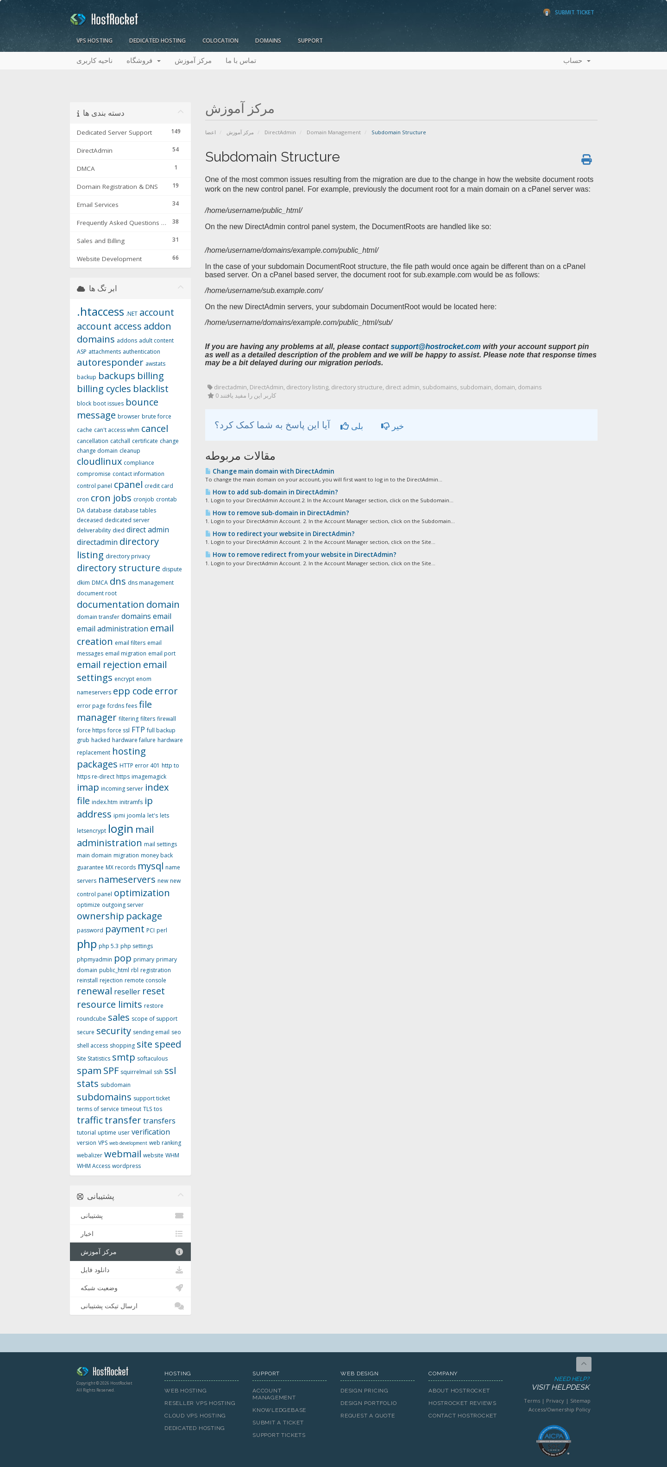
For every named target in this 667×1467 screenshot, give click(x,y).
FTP (138, 729)
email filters (130, 643)
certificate (145, 441)
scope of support (154, 1019)
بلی (351, 425)
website (153, 1155)
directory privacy (128, 556)
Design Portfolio (368, 1403)
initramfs (131, 802)
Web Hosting (185, 1390)
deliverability (94, 530)
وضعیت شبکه (130, 1287)
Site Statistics (93, 1058)
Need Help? (552, 1383)
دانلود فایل (130, 1269)
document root (97, 593)
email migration (125, 653)
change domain (97, 451)
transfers (159, 1121)
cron (83, 499)
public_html (114, 970)
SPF (111, 1070)
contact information (138, 474)
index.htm (105, 802)
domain (163, 604)
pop (123, 958)
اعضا (210, 132)
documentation (111, 604)
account (156, 312)
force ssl (118, 730)
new (162, 881)
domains (136, 616)
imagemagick (149, 776)
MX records (121, 867)
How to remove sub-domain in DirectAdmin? (277, 513)
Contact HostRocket (462, 1415)
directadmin (97, 542)
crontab (166, 499)
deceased (90, 520)
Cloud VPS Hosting (195, 1415)
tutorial (86, 1132)
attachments (104, 352)
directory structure (118, 568)
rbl (134, 970)
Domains (268, 40)
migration (126, 855)
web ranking (165, 1143)
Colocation (220, 40)
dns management (151, 583)
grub (83, 740)
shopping (122, 1045)
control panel (94, 486)
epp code (133, 691)
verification (151, 1132)
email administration (112, 629)
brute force (156, 416)
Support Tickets (279, 1435)
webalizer (89, 1155)
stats (88, 1083)
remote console (145, 980)
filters (147, 719)
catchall (120, 441)
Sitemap (580, 1400)
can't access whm (116, 430)
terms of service (98, 1109)
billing (150, 375)
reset (153, 991)
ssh (158, 1072)
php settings (136, 946)
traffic (90, 1120)
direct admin (147, 529)
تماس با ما (241, 60)
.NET (132, 314)
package (144, 916)
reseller (127, 991)
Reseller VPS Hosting (200, 1403)
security (113, 1030)
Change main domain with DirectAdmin (269, 471)
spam (89, 1070)
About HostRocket (459, 1390)
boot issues (108, 403)
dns (118, 581)
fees (131, 706)
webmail (122, 1154)
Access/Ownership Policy (560, 1409)
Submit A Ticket (278, 1422)
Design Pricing (364, 1390)
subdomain (116, 1085)
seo (176, 1032)
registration (155, 970)
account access (109, 326)
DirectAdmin (280, 132)
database (99, 510)
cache (84, 430)
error (166, 691)
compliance (139, 463)
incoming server (122, 789)
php (87, 943)
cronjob (143, 499)
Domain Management (334, 132)
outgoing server (123, 905)
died (119, 530)
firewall (166, 719)
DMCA (100, 583)
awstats (155, 364)
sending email (151, 1032)
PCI (150, 930)
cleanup (130, 451)
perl (162, 930)
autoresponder (110, 362)
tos (158, 1109)
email (162, 616)
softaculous (152, 1058)
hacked (100, 740)
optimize (88, 905)
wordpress (126, 1166)
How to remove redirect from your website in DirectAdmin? (300, 554)
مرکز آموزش (193, 60)
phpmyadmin (94, 959)
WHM (172, 1155)
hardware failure (134, 740)
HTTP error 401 (140, 765)
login (120, 828)
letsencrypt (91, 831)
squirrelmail (136, 1072)
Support (310, 40)
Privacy (555, 1400)
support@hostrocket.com (436, 346)
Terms (532, 1400)
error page (91, 706)
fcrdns (115, 706)
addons (127, 340)
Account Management (274, 1394)
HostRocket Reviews (462, 1403)
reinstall (87, 980)
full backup (161, 730)
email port (162, 653)
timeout (131, 1109)
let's (152, 815)
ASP (82, 352)
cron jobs (111, 498)
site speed (159, 1044)
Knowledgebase (279, 1410)
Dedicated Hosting (157, 40)
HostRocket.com (113, 1373)
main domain (94, 855)
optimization (142, 892)
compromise (94, 474)
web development (128, 1143)
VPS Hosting (94, 40)
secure (85, 1032)
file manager (114, 711)
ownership (100, 916)
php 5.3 (109, 946)
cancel (154, 428)
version (86, 1143)
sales (119, 1017)
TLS (147, 1109)
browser (129, 416)
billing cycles (104, 388)
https (123, 776)
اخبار (130, 1233)
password (90, 930)
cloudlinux (99, 461)
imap (88, 787)
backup (86, 377)
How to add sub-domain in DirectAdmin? (271, 492)
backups (116, 375)
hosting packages (111, 758)
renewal (94, 991)
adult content (156, 340)
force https (91, 730)
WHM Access (93, 1166)
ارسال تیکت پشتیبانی (130, 1305)
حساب (577, 60)
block (84, 403)
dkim (83, 583)
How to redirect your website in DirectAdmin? (280, 534)
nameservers (127, 879)
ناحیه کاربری (94, 60)
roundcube (91, 1019)
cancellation (92, 441)
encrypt (124, 679)
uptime (107, 1132)
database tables (134, 510)
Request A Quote (367, 1415)
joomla (136, 815)
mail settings (160, 844)
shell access (92, 1045)
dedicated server (127, 520)
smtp (123, 1057)
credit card (159, 486)
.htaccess (100, 311)
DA (81, 510)
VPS (102, 1143)
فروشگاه (143, 60)
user (124, 1132)
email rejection (109, 664)
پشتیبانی (130, 1215)
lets (164, 815)
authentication (141, 352)
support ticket (151, 1098)
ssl (170, 1070)
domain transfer (98, 617)
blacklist (151, 388)
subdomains (104, 1097)
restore (154, 1006)
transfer (123, 1120)
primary (143, 959)
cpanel (128, 484)
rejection (111, 980)
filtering (128, 719)
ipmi (119, 815)
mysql (151, 866)
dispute (172, 569)
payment (125, 929)
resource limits (109, 1004)
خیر (392, 425)
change (169, 441)
